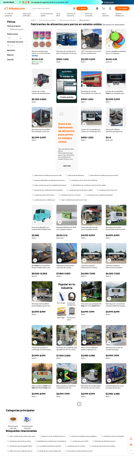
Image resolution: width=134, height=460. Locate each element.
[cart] (104, 9)
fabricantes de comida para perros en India (47, 175)
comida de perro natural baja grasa (49, 451)
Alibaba (33, 20)
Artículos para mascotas (47, 20)
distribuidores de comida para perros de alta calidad (88, 185)
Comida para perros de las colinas (19, 441)
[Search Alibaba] (51, 8)
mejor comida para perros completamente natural (49, 185)
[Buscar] (82, 8)
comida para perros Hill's (79, 441)
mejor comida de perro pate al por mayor (73, 200)
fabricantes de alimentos (75, 175)
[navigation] (17, 212)
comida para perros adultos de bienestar (99, 195)
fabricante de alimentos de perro (104, 441)
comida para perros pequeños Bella (19, 446)
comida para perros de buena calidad (79, 190)
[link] (131, 439)
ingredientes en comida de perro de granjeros (50, 441)
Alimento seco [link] (84, 20)
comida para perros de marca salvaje (102, 446)
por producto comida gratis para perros (78, 451)
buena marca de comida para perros (52, 436)
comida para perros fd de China (43, 195)
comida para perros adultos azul (43, 200)
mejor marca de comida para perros (19, 451)
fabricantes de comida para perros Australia (47, 190)
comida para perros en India (75, 446)
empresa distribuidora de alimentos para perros (48, 180)
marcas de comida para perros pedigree (83, 436)
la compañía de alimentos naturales (48, 446)
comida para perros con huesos (70, 195)
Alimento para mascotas (67, 20)
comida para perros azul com (107, 190)
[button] (74, 8)
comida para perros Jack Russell (112, 436)
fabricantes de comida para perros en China (103, 175)
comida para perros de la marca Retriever (83, 180)
